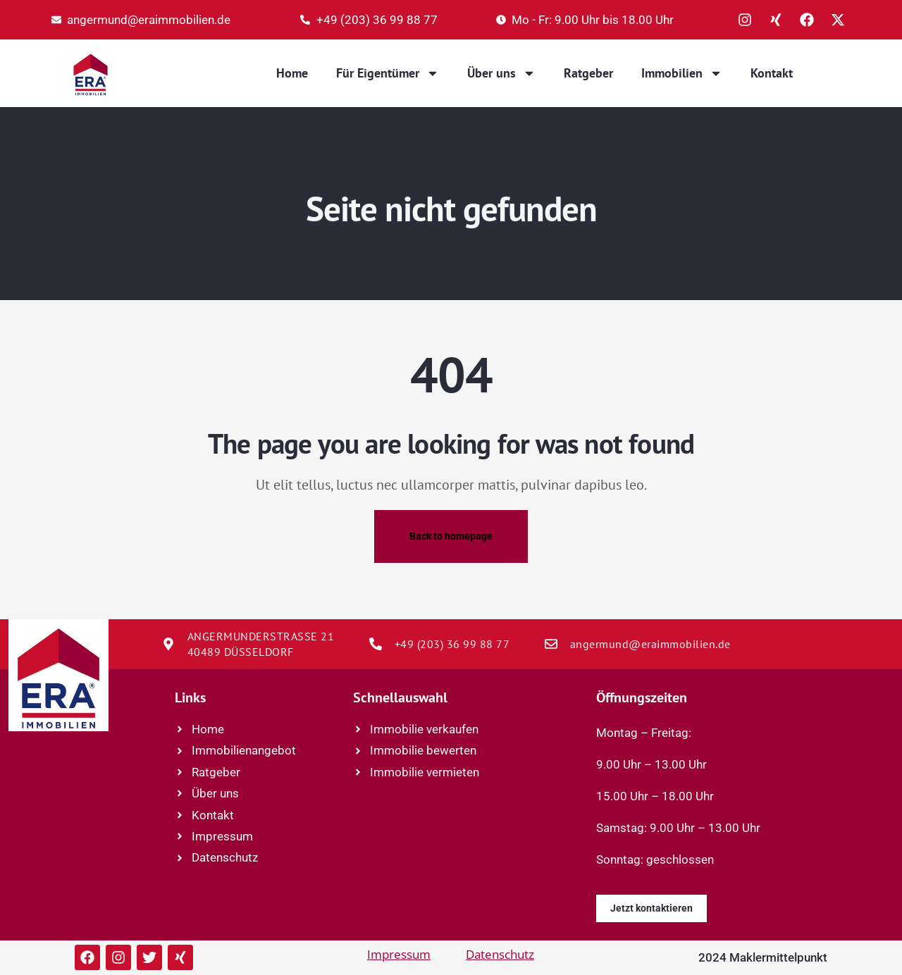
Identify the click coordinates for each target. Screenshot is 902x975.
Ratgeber (588, 73)
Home (292, 73)
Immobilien (681, 73)
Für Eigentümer (387, 73)
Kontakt (771, 73)
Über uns (501, 73)
